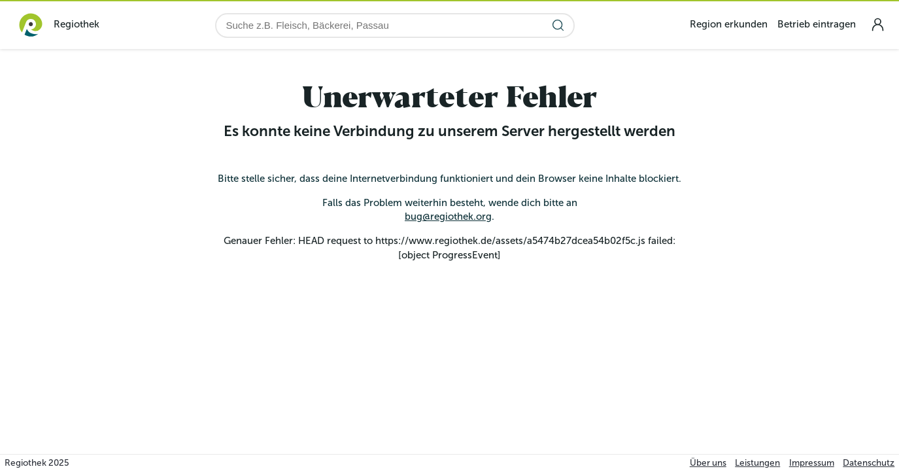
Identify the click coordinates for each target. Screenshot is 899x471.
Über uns (708, 462)
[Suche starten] (558, 25)
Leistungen (757, 462)
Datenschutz (868, 462)
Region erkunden (729, 24)
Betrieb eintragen (816, 24)
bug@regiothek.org (448, 216)
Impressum (811, 462)
